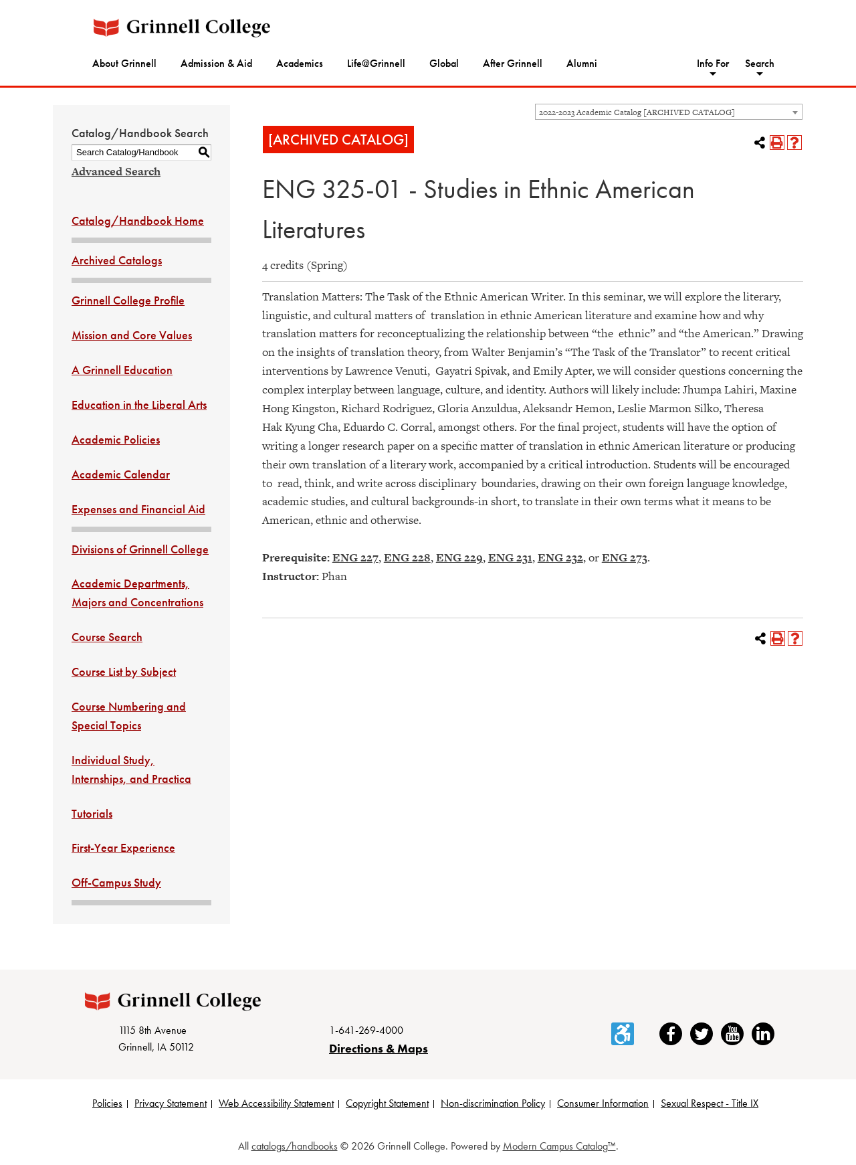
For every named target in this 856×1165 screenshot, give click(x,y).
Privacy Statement (170, 1103)
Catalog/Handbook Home (138, 220)
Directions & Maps (378, 1048)
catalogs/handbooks (294, 1146)
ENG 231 (510, 557)
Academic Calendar (121, 474)
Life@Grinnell (376, 63)
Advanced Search (116, 171)
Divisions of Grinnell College (140, 549)
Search (759, 63)
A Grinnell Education (122, 369)
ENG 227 (355, 557)
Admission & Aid (216, 63)
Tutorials (92, 813)
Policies (107, 1103)
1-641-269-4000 (366, 1030)
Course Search (107, 636)
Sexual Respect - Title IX (709, 1103)
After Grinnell (512, 63)
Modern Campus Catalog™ (559, 1146)
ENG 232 (560, 557)
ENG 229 (459, 557)
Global (444, 63)
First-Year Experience (123, 847)
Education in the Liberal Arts (139, 404)
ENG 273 (624, 557)
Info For (713, 63)
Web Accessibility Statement (276, 1103)
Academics (299, 63)
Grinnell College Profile (128, 300)
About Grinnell (124, 63)
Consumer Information (603, 1103)
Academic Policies (116, 439)
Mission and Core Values (132, 335)
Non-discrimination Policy (493, 1103)
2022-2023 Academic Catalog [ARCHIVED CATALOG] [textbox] (637, 112)
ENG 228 (407, 557)
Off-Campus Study (116, 882)
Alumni (581, 63)
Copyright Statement (387, 1103)
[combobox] (668, 112)
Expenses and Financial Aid (138, 509)
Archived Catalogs (117, 260)
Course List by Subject (124, 671)
